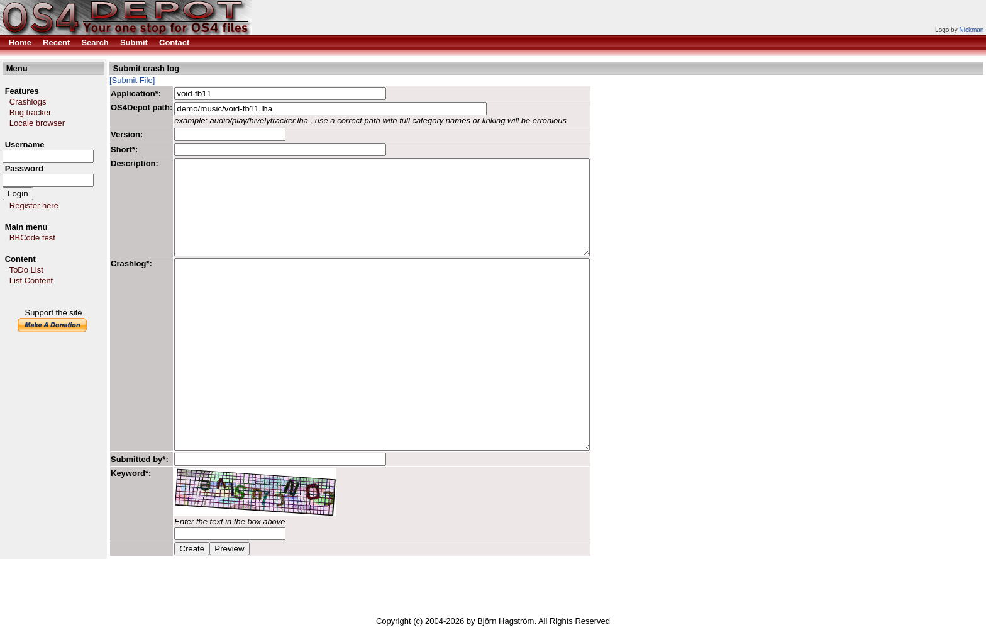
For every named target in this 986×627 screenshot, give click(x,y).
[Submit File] (132, 80)
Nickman (971, 29)
